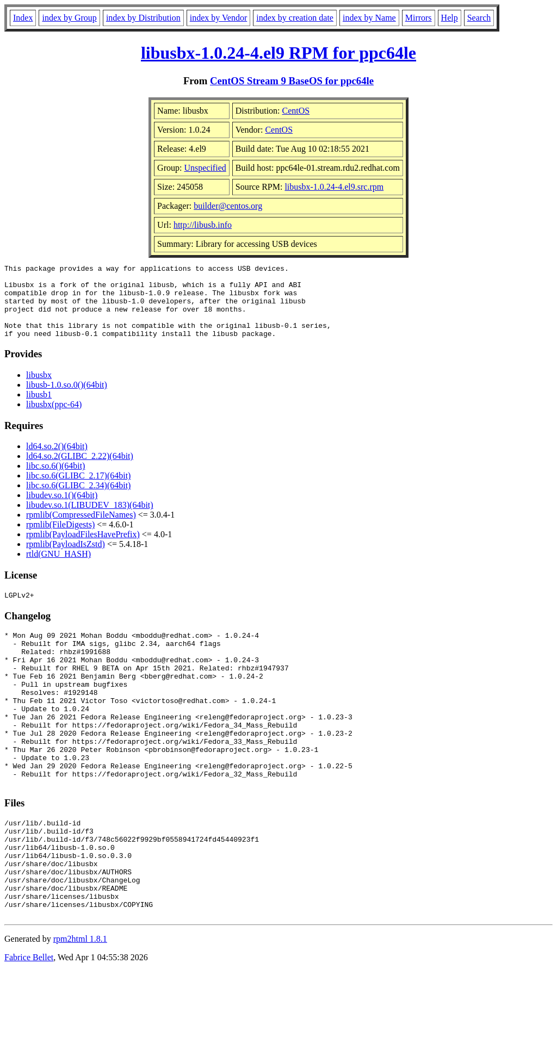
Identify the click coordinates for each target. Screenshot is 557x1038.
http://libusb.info (203, 224)
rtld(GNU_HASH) (58, 568)
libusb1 (39, 409)
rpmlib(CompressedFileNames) (81, 529)
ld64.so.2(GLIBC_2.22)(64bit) (79, 470)
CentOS (296, 110)
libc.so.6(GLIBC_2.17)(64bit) (78, 490)
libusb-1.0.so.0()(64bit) (66, 399)
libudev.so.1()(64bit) (61, 509)
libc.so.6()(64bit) (55, 480)
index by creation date (294, 17)
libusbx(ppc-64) (54, 419)
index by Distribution (143, 17)
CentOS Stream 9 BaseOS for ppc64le (292, 80)
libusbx (39, 389)
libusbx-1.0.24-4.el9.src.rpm (333, 186)
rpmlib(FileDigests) (60, 539)
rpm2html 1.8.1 (80, 1005)
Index (23, 17)
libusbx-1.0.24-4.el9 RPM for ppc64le (278, 53)
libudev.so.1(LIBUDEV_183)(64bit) (89, 519)
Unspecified (205, 167)
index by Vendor (218, 17)
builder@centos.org (228, 205)
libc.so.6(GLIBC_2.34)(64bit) (78, 500)
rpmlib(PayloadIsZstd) (65, 558)
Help (449, 17)
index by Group (69, 17)
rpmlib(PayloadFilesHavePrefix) (83, 549)
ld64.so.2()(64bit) (57, 460)
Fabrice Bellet (28, 1024)
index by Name (369, 17)
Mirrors (418, 17)
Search (479, 17)
